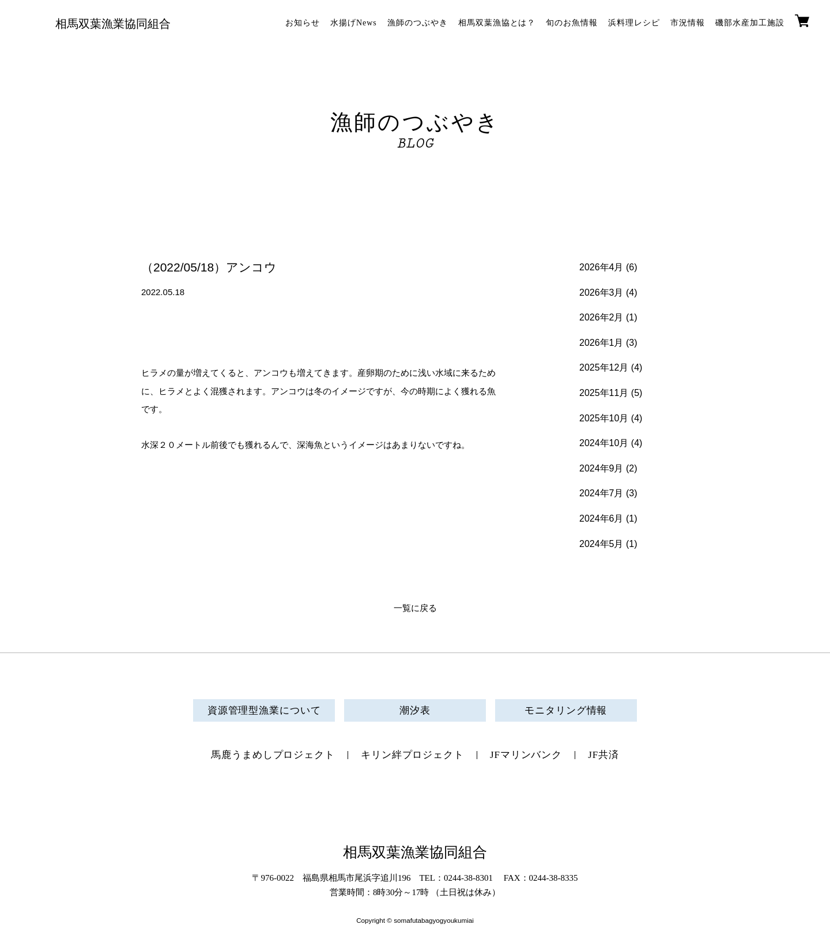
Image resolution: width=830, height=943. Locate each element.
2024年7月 (601, 493)
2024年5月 (601, 544)
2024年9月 (601, 468)
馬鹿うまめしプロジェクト (273, 754)
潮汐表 (415, 710)
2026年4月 (601, 267)
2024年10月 (603, 443)
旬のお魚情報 (572, 22)
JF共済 (603, 754)
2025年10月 (603, 418)
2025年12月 (603, 367)
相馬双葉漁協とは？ (497, 22)
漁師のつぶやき (417, 22)
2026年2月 (601, 317)
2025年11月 (603, 393)
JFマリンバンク (526, 754)
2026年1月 (601, 343)
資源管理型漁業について (264, 710)
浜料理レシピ (634, 22)
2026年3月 (601, 292)
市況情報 (687, 22)
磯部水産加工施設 (749, 22)
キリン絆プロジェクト (412, 754)
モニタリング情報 (566, 710)
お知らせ (302, 22)
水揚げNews (353, 22)
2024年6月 (601, 518)
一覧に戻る (415, 608)
